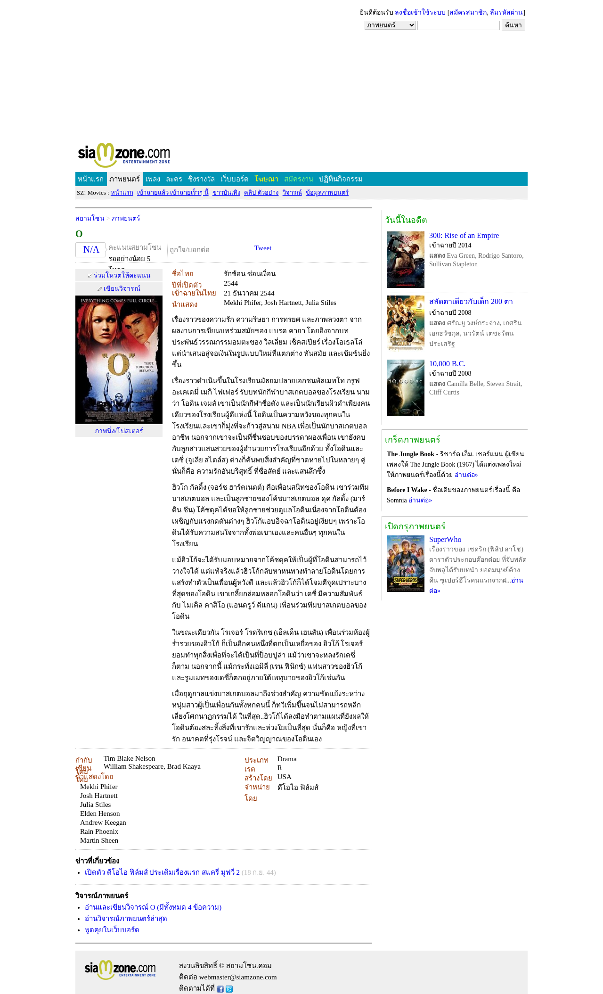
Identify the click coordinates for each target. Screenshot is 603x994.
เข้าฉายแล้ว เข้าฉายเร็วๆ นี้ (173, 192)
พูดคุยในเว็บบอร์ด (112, 930)
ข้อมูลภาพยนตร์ (327, 192)
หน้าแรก (91, 179)
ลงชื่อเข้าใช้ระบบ (420, 12)
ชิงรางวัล (201, 179)
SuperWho (445, 539)
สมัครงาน (298, 179)
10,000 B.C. (447, 364)
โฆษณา (266, 179)
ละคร (174, 179)
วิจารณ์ (292, 192)
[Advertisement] (301, 71)
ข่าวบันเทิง (226, 192)
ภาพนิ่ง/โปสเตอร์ (119, 431)
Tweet (262, 248)
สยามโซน (90, 218)
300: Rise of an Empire (464, 235)
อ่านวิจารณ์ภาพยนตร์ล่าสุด (126, 918)
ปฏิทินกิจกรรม (341, 179)
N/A (91, 249)
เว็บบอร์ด (234, 179)
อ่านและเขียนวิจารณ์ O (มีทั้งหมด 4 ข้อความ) (153, 907)
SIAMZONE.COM (144, 157)
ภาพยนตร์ (124, 179)
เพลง (153, 179)
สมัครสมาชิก (468, 12)
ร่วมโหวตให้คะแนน (122, 275)
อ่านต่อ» (466, 474)
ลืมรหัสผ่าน (506, 12)
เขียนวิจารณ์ (122, 288)
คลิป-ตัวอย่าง (261, 192)
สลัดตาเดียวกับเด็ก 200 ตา (471, 301)
